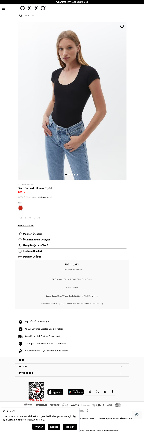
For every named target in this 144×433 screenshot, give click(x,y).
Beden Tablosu (26, 226)
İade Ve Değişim (128, 418)
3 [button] (72, 174)
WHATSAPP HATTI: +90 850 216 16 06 (72, 2)
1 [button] (66, 174)
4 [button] (74, 174)
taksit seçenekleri (45, 197)
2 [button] (69, 174)
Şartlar (110, 418)
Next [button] (16, 100)
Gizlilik (117, 418)
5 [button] (77, 174)
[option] (72, 101)
